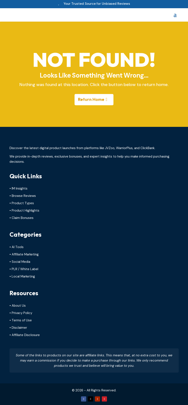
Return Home (91, 99)
